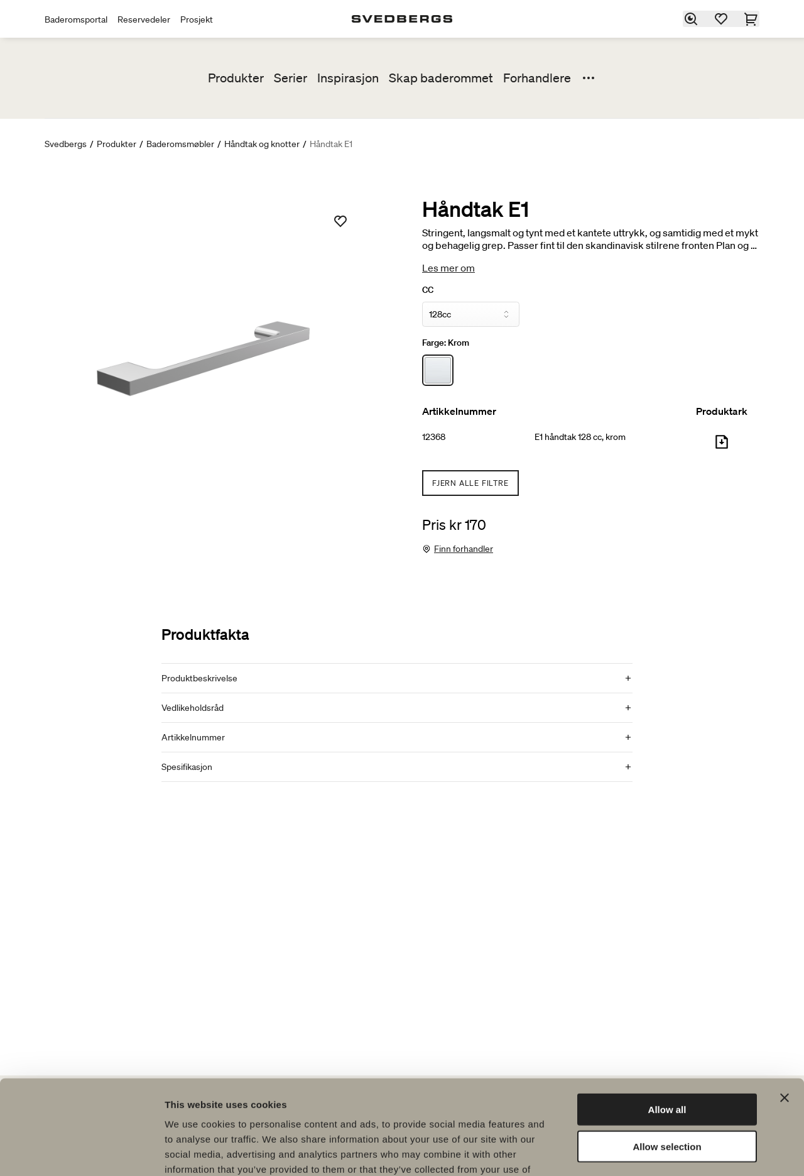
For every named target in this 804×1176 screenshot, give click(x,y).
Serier (290, 77)
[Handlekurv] (751, 18)
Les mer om (448, 267)
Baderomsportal (76, 19)
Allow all (667, 1025)
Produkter (236, 77)
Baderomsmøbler (180, 144)
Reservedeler (143, 19)
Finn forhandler (463, 548)
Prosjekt (196, 19)
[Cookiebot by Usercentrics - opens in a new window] (81, 1151)
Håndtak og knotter (262, 144)
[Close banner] (784, 1013)
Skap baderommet (441, 77)
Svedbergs (66, 144)
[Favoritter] (721, 18)
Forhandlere (537, 77)
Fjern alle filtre (470, 483)
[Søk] (691, 18)
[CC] (470, 314)
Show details (659, 1151)
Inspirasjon (348, 77)
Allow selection (667, 1062)
